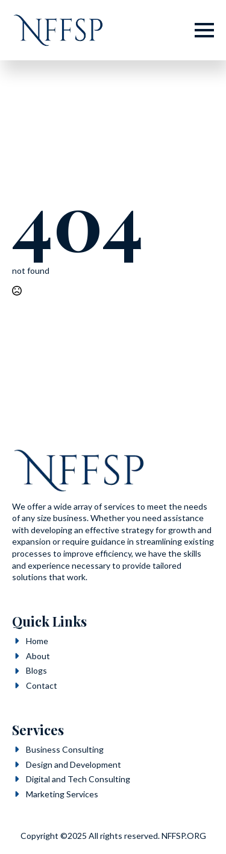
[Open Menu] (204, 30)
